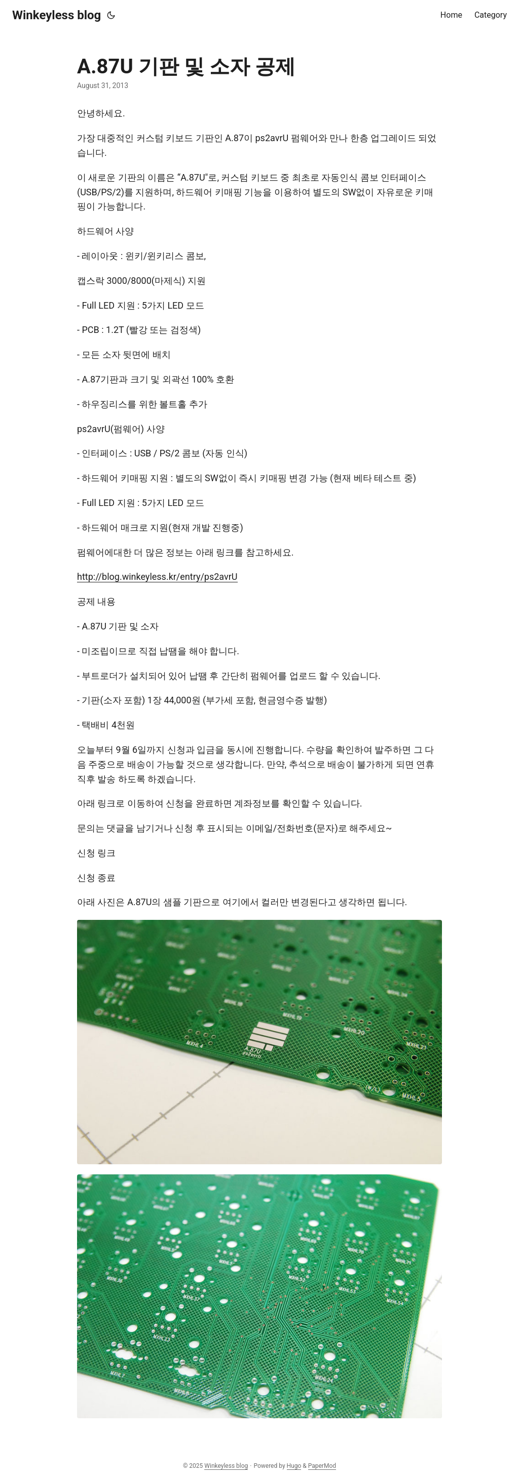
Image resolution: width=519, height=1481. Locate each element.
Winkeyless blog (56, 15)
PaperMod (322, 1465)
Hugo (294, 1465)
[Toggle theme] (111, 15)
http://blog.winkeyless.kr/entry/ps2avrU (157, 576)
